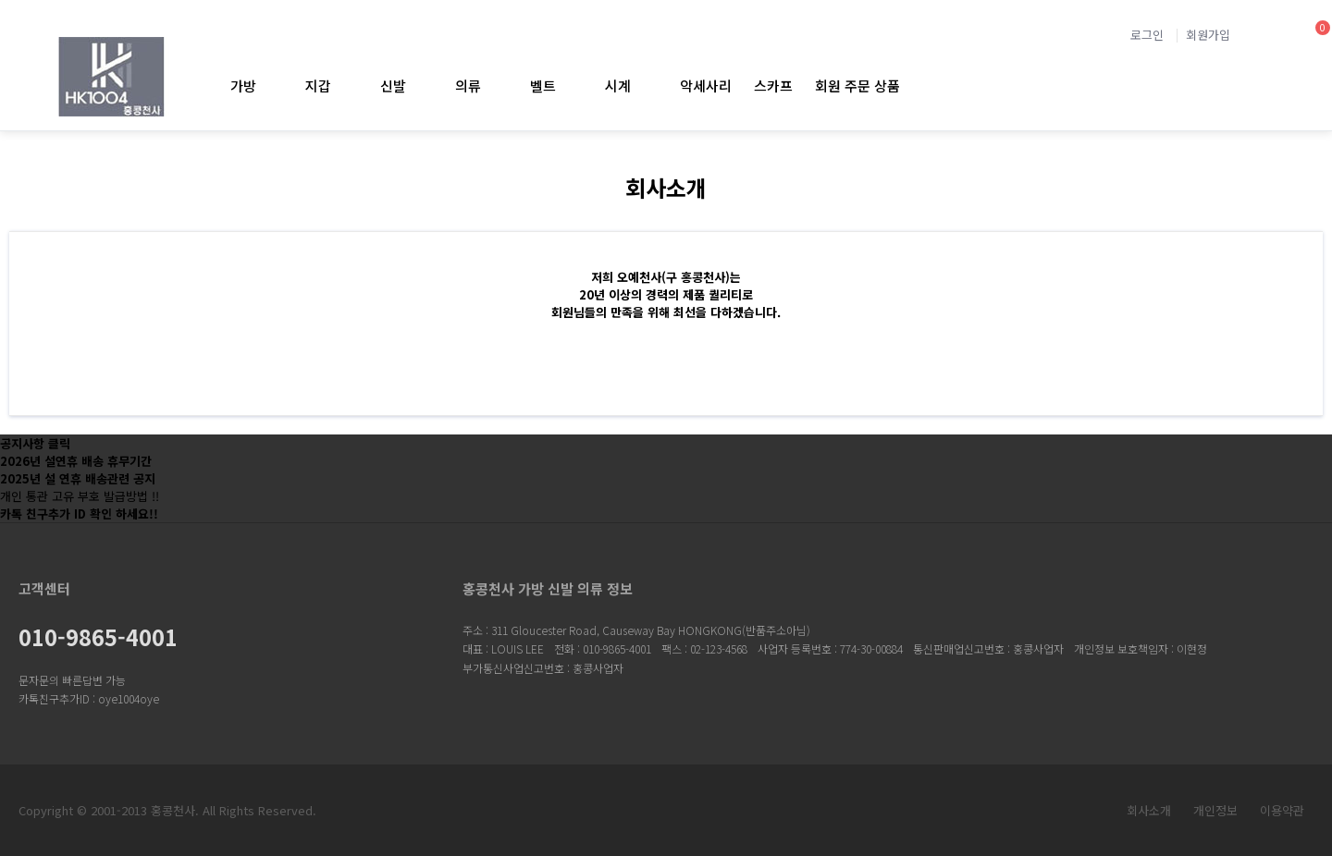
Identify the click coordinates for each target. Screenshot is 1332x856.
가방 (243, 85)
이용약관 (1282, 810)
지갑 (318, 85)
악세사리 (706, 85)
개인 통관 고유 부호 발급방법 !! (79, 496)
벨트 (543, 85)
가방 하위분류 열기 (271, 85)
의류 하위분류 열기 (496, 85)
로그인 (1147, 34)
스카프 (773, 85)
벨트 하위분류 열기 (571, 85)
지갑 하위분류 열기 (346, 85)
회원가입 (1208, 34)
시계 (618, 85)
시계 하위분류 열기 (646, 85)
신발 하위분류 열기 (421, 85)
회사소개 (1149, 810)
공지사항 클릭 (35, 443)
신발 (393, 85)
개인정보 (1215, 810)
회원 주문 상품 (857, 85)
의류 (468, 85)
